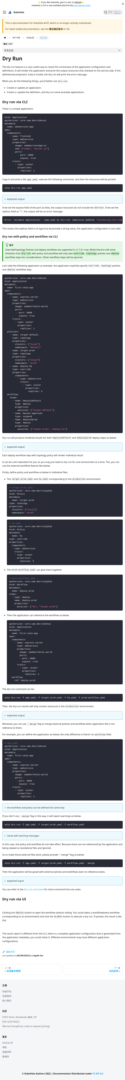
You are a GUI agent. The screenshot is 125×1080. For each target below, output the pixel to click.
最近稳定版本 (56, 29)
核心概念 (6, 1000)
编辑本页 (8, 951)
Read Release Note (81, 5)
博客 (4, 1047)
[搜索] (113, 12)
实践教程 (6, 996)
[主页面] (5, 38)
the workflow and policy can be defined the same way (35, 807)
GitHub (78, 2)
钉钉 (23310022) (10, 1021)
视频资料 (6, 1051)
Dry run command (34, 889)
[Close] (123, 4)
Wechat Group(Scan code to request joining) (26, 1026)
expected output (16, 199)
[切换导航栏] (4, 12)
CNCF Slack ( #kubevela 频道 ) (19, 1017)
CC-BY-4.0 (97, 1073)
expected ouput (15, 880)
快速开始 (6, 991)
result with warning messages (23, 835)
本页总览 (8, 50)
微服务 (5, 1056)
